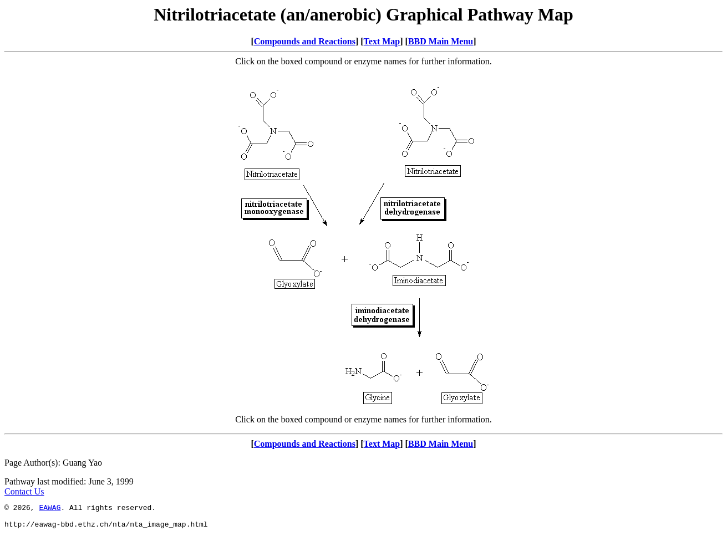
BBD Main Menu (440, 41)
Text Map (382, 41)
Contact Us (24, 491)
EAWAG (49, 509)
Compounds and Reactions (304, 41)
